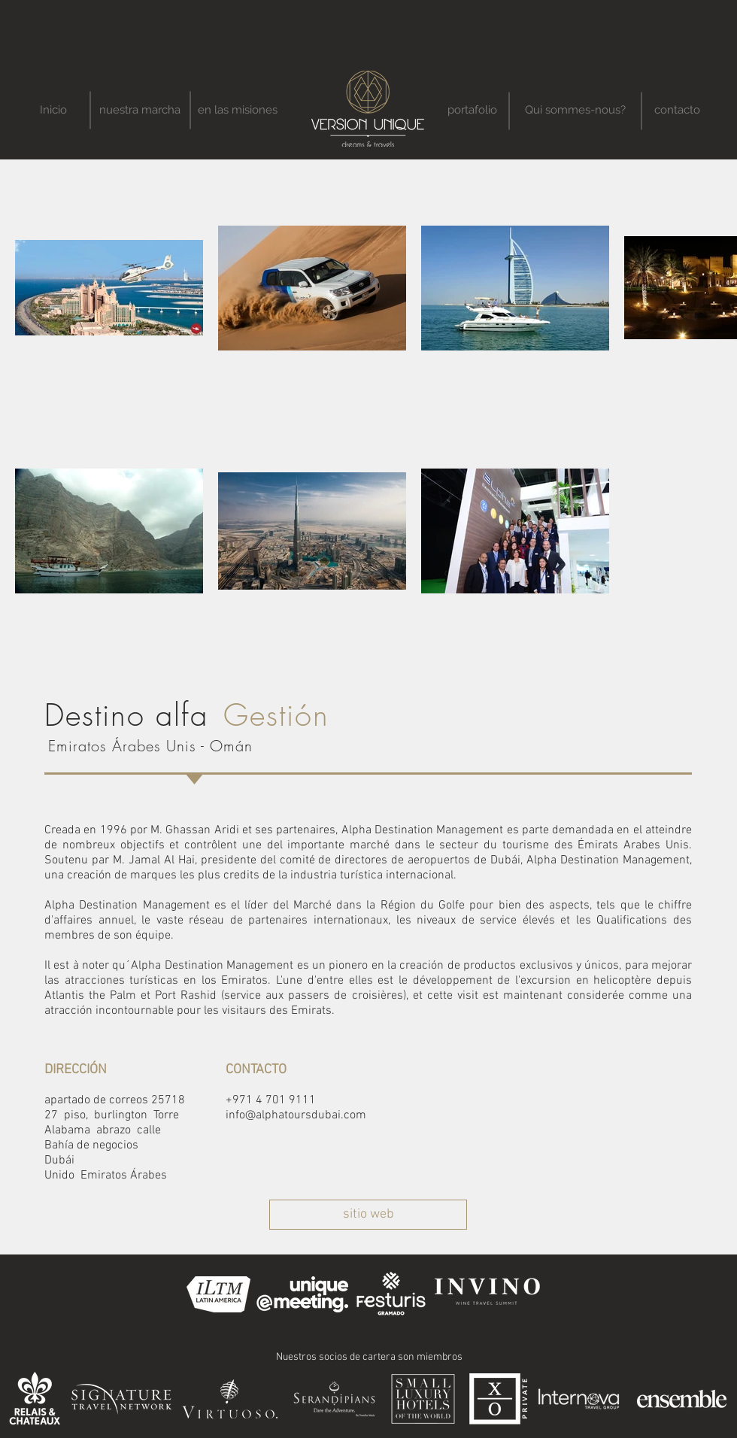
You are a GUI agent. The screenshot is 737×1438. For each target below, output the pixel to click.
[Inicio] (53, 110)
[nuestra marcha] (140, 110)
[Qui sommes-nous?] (574, 110)
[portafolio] (472, 110)
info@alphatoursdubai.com (296, 1115)
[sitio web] (368, 1215)
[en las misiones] (238, 110)
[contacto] (677, 110)
